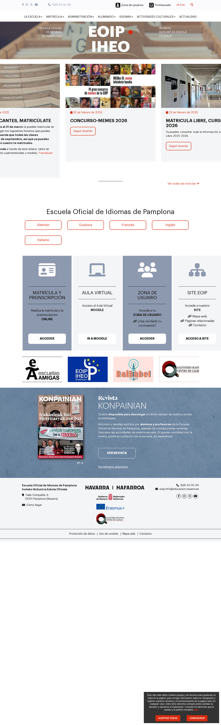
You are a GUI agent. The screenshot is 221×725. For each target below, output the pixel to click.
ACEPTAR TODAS (168, 718)
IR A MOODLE (97, 338)
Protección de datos (82, 534)
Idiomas (126, 16)
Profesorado (163, 5)
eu (183, 4)
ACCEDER (47, 338)
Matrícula (55, 16)
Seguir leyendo (82, 131)
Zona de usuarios (132, 5)
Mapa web (199, 316)
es (178, 4)
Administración (81, 16)
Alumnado (107, 16)
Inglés (170, 225)
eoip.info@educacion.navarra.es (179, 489)
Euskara (85, 225)
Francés (128, 225)
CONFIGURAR (197, 718)
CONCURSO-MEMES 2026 (98, 120)
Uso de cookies (108, 534)
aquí (196, 709)
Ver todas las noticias (183, 183)
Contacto (199, 325)
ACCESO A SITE (197, 338)
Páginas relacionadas (199, 320)
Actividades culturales (156, 16)
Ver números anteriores (113, 466)
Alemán (43, 225)
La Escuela (33, 16)
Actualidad (188, 16)
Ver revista (117, 453)
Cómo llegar (34, 505)
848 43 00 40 (59, 4)
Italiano (43, 240)
